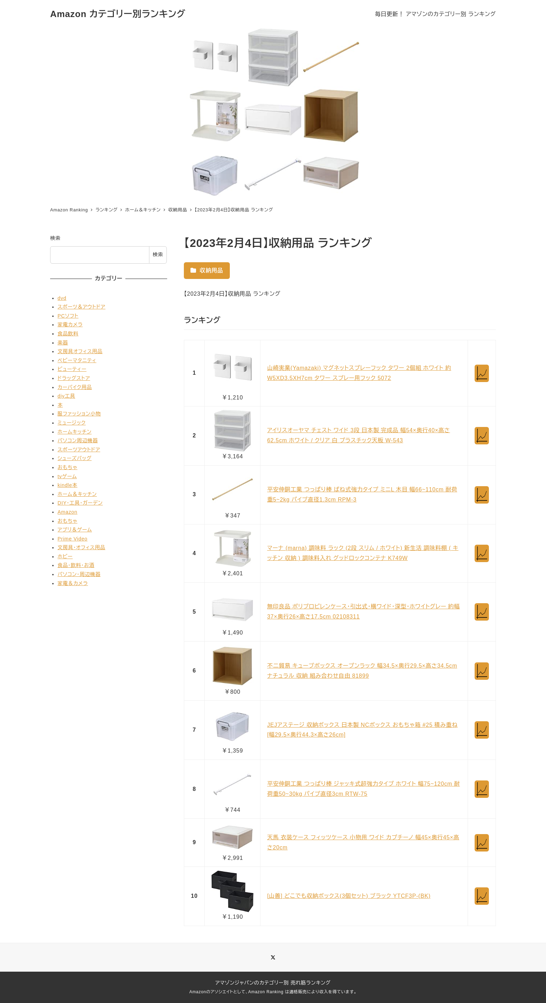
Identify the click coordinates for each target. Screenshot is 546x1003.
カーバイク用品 (74, 387)
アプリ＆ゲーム (74, 529)
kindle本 (67, 485)
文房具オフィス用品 (79, 351)
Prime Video (72, 539)
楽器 (62, 342)
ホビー (65, 556)
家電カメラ (70, 324)
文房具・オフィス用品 (81, 547)
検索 (55, 238)
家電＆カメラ (72, 583)
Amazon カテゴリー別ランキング (118, 14)
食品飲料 (67, 333)
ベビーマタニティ (76, 360)
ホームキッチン (74, 432)
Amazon (67, 512)
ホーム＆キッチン (77, 494)
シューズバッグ (74, 458)
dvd (61, 298)
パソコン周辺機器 (77, 440)
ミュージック (71, 423)
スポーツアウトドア (78, 449)
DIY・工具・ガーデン (80, 503)
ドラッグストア (73, 378)
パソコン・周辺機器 (79, 574)
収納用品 (206, 270)
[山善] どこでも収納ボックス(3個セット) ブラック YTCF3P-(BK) (348, 896)
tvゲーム (67, 476)
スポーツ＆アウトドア (81, 307)
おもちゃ (67, 467)
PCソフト (67, 316)
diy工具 (66, 396)
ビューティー (71, 369)
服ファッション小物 (79, 414)
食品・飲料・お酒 (75, 565)
